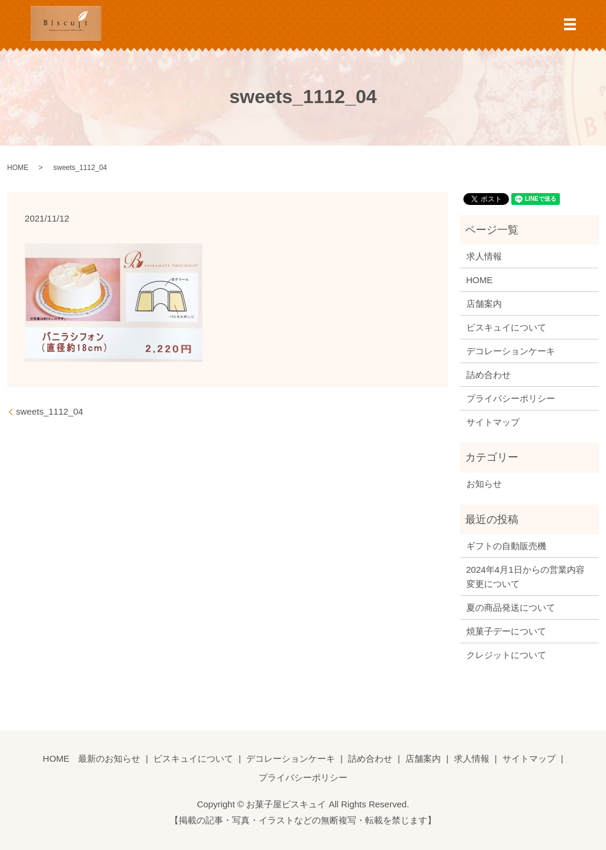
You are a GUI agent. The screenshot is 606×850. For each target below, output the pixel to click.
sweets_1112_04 (49, 411)
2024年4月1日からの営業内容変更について (525, 576)
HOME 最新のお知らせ (91, 758)
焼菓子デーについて (506, 631)
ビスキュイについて (506, 327)
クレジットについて (506, 655)
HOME (17, 167)
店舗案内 (484, 304)
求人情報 (484, 256)
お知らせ (484, 484)
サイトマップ (493, 422)
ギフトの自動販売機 (506, 546)
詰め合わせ (488, 375)
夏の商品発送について (510, 607)
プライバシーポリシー (510, 398)
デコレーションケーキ (510, 351)
